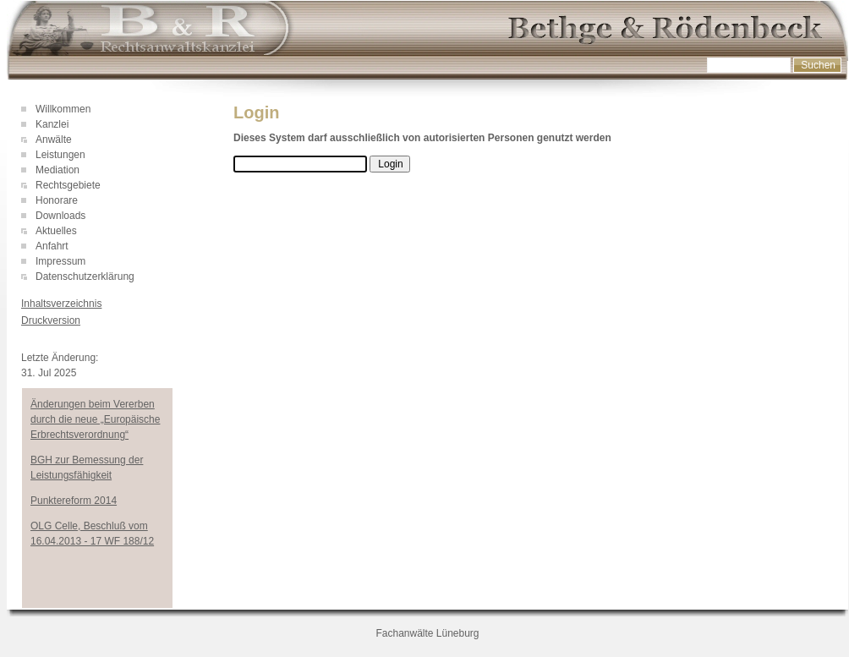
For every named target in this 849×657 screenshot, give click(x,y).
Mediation (57, 170)
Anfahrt (52, 246)
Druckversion (50, 320)
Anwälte (54, 139)
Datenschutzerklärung (85, 276)
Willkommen (63, 109)
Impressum (60, 261)
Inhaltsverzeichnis (61, 303)
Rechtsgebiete (68, 185)
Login (33, 341)
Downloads (60, 216)
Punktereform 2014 (73, 500)
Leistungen (60, 155)
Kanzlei (52, 124)
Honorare (57, 200)
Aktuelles (56, 231)
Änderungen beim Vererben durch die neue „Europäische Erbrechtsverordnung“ (95, 419)
